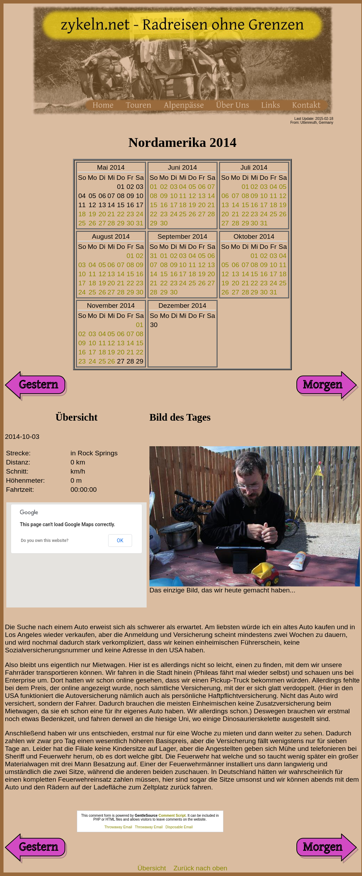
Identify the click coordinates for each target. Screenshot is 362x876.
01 (153, 186)
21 (111, 214)
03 (173, 186)
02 (164, 186)
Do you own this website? (45, 540)
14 (211, 195)
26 (92, 223)
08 (153, 195)
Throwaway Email (118, 827)
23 (130, 214)
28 (111, 223)
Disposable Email (179, 827)
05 (192, 186)
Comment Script (172, 815)
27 (102, 223)
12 (192, 195)
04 (182, 186)
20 (102, 214)
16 (164, 205)
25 (82, 223)
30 (130, 223)
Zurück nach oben (200, 868)
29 (121, 223)
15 (153, 205)
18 (82, 214)
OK (120, 540)
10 (173, 195)
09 (164, 195)
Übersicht (152, 868)
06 (202, 186)
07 (211, 186)
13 (202, 195)
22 (121, 214)
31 (139, 223)
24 (139, 214)
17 (173, 205)
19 (92, 214)
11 (182, 195)
